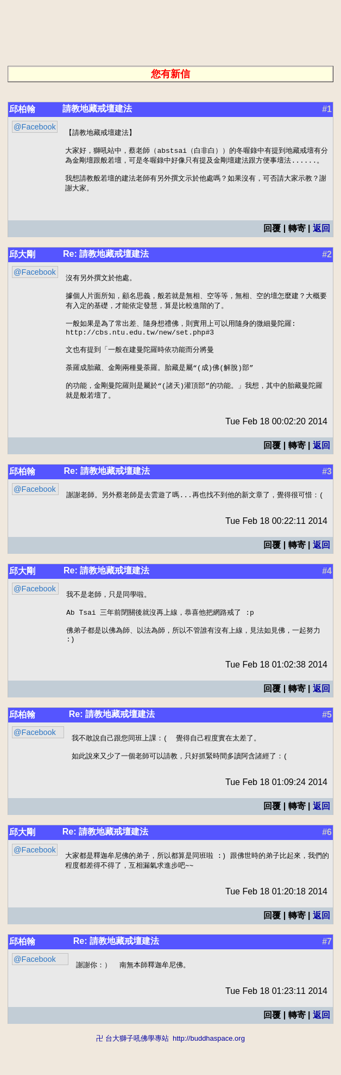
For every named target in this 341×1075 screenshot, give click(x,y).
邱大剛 (22, 260)
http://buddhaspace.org (209, 1070)
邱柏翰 (22, 109)
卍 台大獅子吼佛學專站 (132, 1070)
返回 (321, 234)
